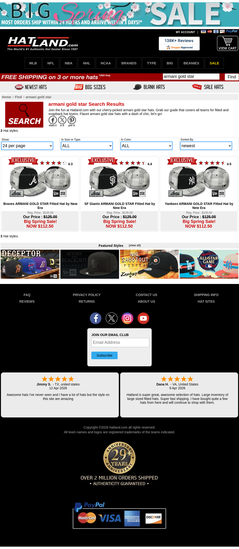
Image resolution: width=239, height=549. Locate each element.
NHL (86, 63)
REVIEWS (27, 301)
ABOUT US (146, 301)
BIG (170, 63)
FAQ (27, 295)
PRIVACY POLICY (87, 295)
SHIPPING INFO (206, 295)
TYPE (151, 63)
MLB (33, 63)
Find (232, 77)
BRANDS (129, 63)
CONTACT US (146, 295)
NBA (69, 63)
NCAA (106, 63)
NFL (50, 63)
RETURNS (87, 301)
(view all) (135, 245)
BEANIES (191, 63)
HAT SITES (206, 301)
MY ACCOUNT (185, 32)
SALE (214, 63)
